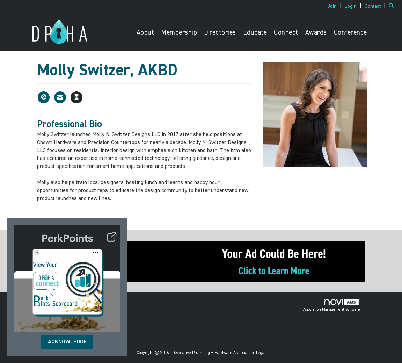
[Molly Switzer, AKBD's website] (43, 97)
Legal (261, 353)
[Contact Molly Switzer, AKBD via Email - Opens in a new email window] (60, 97)
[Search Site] (393, 6)
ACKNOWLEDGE (67, 342)
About (145, 32)
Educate (255, 32)
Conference (350, 32)
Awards (316, 32)
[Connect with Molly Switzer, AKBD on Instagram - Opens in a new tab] (76, 97)
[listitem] (335, 6)
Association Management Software (331, 305)
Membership (179, 32)
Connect (286, 32)
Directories (220, 32)
